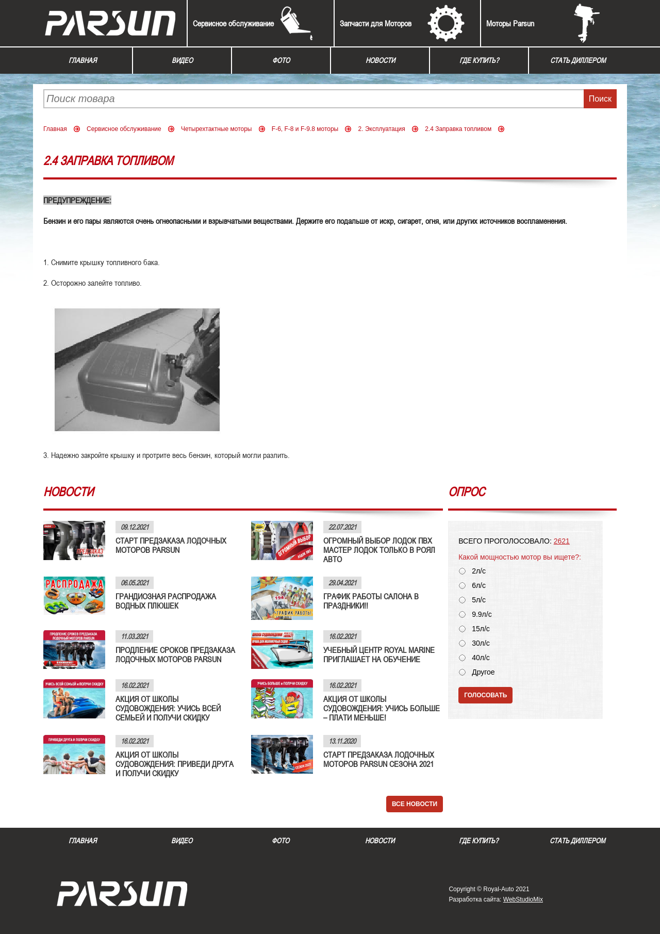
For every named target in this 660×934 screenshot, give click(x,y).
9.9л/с (482, 614)
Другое (483, 672)
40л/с (481, 658)
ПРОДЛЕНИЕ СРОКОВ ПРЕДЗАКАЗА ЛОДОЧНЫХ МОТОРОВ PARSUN (175, 654)
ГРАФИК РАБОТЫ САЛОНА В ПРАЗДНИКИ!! (371, 601)
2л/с (479, 571)
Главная (82, 60)
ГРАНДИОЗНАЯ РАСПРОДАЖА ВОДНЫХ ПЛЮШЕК (166, 601)
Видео (182, 60)
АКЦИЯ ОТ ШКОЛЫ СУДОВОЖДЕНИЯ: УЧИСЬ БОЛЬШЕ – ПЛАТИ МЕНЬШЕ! (381, 708)
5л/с (479, 600)
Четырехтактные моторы (216, 129)
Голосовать (485, 695)
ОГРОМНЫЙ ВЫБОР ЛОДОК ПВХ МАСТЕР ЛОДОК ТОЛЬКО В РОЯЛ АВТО (379, 550)
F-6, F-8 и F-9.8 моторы (305, 129)
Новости (380, 60)
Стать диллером (578, 60)
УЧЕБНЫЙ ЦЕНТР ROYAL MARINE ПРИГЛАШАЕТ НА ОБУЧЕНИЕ (379, 654)
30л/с (481, 643)
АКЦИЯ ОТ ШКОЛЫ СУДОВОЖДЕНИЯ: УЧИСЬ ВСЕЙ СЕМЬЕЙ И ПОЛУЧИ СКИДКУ (168, 708)
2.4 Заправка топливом (458, 129)
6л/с (479, 585)
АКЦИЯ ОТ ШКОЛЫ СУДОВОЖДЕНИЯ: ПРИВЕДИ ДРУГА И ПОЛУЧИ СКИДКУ (175, 764)
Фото (281, 60)
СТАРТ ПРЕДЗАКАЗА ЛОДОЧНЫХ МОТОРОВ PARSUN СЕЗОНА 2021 (378, 759)
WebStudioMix (523, 899)
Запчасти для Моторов (375, 23)
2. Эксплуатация (381, 129)
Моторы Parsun (510, 23)
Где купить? (479, 60)
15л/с (481, 629)
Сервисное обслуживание (233, 23)
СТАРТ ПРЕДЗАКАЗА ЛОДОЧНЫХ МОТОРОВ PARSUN (171, 545)
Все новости (414, 804)
